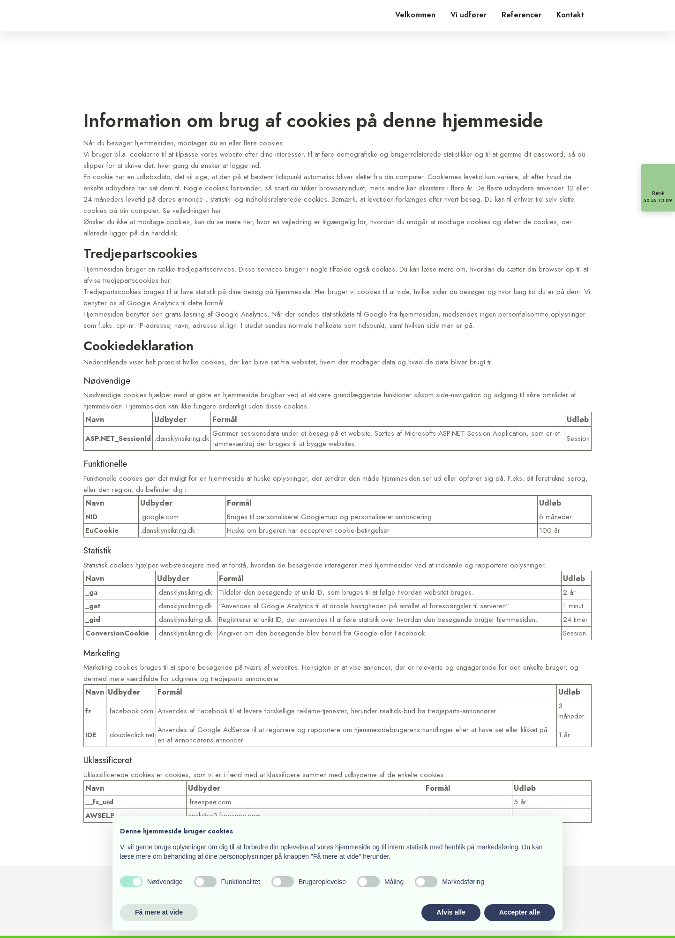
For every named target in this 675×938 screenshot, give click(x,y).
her (216, 210)
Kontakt (570, 14)
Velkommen (415, 14)
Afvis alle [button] (450, 912)
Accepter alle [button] (519, 912)
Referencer (521, 14)
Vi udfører (468, 14)
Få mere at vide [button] (159, 912)
